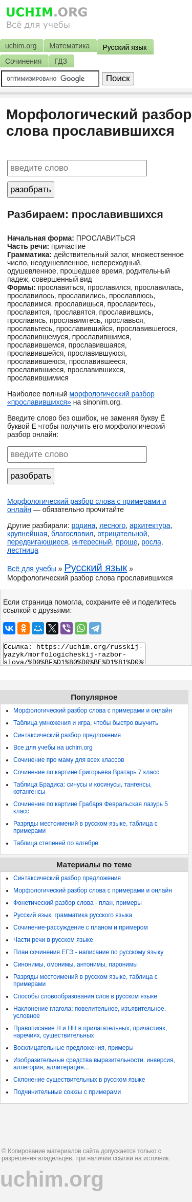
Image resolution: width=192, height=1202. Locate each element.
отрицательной (122, 534)
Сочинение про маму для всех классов (68, 759)
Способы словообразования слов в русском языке (85, 996)
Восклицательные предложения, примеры (73, 1047)
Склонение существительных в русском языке (79, 1079)
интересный (92, 542)
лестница (22, 550)
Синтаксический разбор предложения (67, 735)
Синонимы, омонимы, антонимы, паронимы (75, 964)
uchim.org (52, 1179)
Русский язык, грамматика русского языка (72, 915)
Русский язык (95, 567)
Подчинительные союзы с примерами (67, 1092)
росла (151, 542)
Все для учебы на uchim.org (53, 747)
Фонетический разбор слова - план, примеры (77, 902)
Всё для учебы (31, 568)
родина (84, 525)
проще (126, 542)
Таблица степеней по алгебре (55, 843)
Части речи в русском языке (53, 939)
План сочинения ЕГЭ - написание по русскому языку (88, 952)
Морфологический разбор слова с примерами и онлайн (92, 710)
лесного (112, 525)
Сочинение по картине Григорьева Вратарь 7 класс (86, 772)
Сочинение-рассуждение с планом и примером (80, 927)
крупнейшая (27, 534)
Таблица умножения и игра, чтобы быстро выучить (85, 722)
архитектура (150, 525)
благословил (72, 534)
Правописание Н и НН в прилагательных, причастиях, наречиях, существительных (90, 1032)
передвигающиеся (37, 542)
